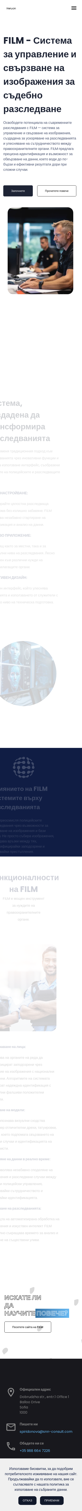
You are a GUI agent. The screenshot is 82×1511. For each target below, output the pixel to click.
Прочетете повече (52, 191)
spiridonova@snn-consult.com (46, 1431)
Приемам (51, 1500)
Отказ (27, 1500)
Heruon (11, 8)
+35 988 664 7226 (35, 1450)
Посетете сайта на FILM (27, 1327)
